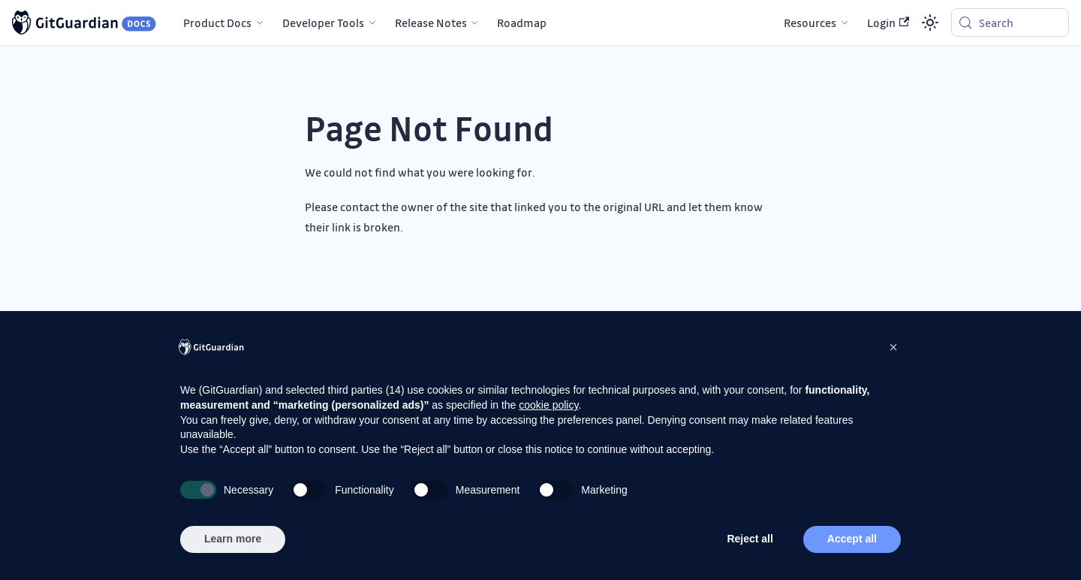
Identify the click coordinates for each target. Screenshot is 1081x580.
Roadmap (522, 22)
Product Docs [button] (217, 22)
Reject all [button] (749, 539)
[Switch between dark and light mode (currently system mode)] (930, 23)
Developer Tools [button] (323, 22)
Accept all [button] (852, 539)
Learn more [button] (232, 539)
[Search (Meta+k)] (1010, 22)
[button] (893, 347)
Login (888, 22)
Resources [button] (810, 22)
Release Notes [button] (431, 22)
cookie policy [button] (548, 405)
